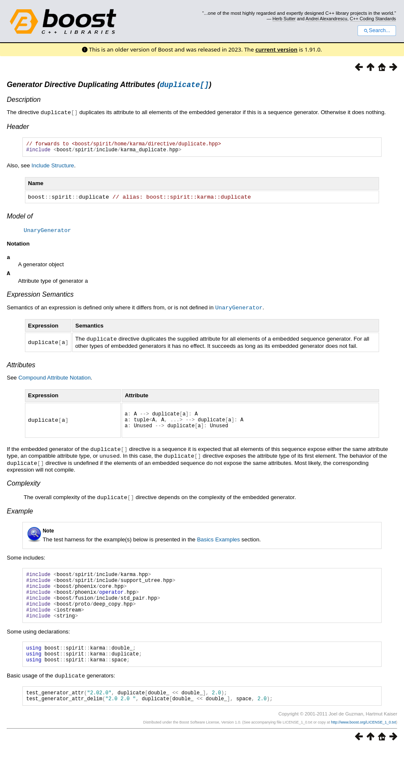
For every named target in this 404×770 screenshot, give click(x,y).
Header (18, 127)
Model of (20, 219)
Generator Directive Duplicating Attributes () (109, 86)
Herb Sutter (284, 18)
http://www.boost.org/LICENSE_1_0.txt (363, 743)
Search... (376, 30)
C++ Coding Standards (373, 18)
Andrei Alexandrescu (326, 18)
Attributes (21, 367)
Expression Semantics (40, 298)
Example (20, 516)
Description (24, 100)
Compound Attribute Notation (54, 380)
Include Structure (53, 169)
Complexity (23, 488)
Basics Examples (218, 544)
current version (276, 49)
